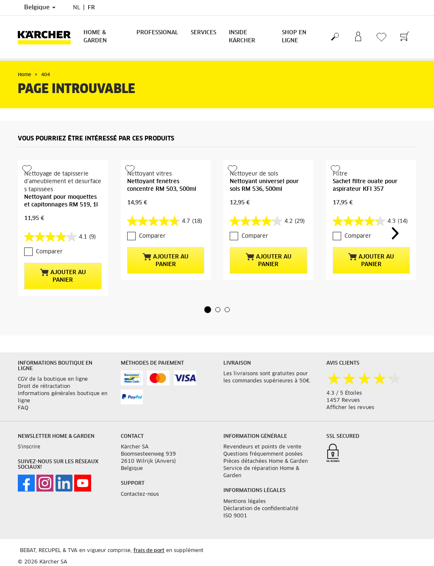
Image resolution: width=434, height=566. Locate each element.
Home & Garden (95, 37)
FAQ (23, 408)
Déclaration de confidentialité (260, 508)
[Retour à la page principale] (47, 37)
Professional (157, 33)
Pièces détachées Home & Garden (265, 461)
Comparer (49, 252)
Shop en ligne (294, 37)
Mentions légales (244, 501)
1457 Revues (343, 400)
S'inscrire (29, 447)
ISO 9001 (235, 516)
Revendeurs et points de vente (262, 447)
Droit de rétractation (44, 386)
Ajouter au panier (63, 276)
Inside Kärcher (242, 37)
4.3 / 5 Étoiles (344, 393)
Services (203, 33)
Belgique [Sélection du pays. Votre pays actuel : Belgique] (40, 8)
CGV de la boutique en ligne (53, 379)
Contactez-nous (140, 494)
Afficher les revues (350, 407)
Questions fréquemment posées (263, 454)
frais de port (149, 550)
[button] (207, 309)
